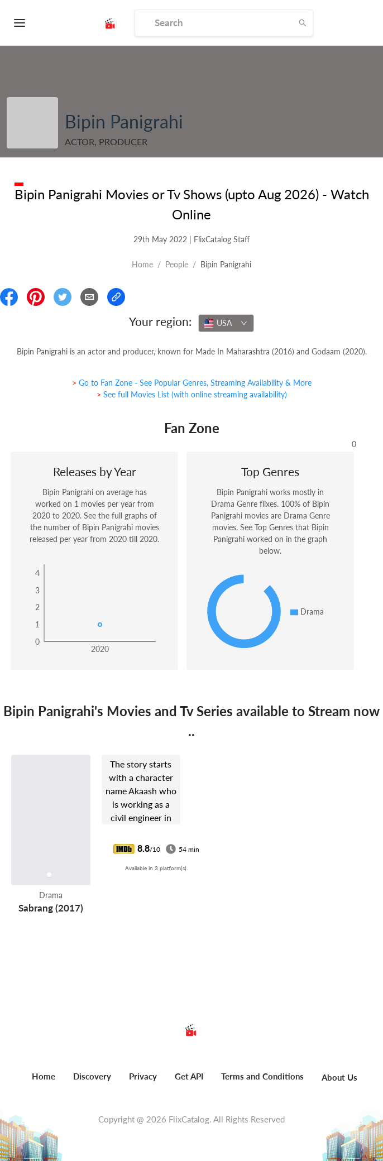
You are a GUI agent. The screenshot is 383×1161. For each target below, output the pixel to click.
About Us (339, 1077)
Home (142, 264)
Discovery (92, 1076)
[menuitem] (43, 1082)
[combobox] (226, 323)
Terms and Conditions (262, 1076)
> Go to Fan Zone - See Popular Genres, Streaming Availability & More (192, 382)
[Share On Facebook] (9, 297)
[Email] (89, 297)
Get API (189, 1076)
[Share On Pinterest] (36, 297)
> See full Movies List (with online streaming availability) (192, 394)
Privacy (143, 1076)
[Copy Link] (116, 297)
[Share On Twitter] (62, 297)
